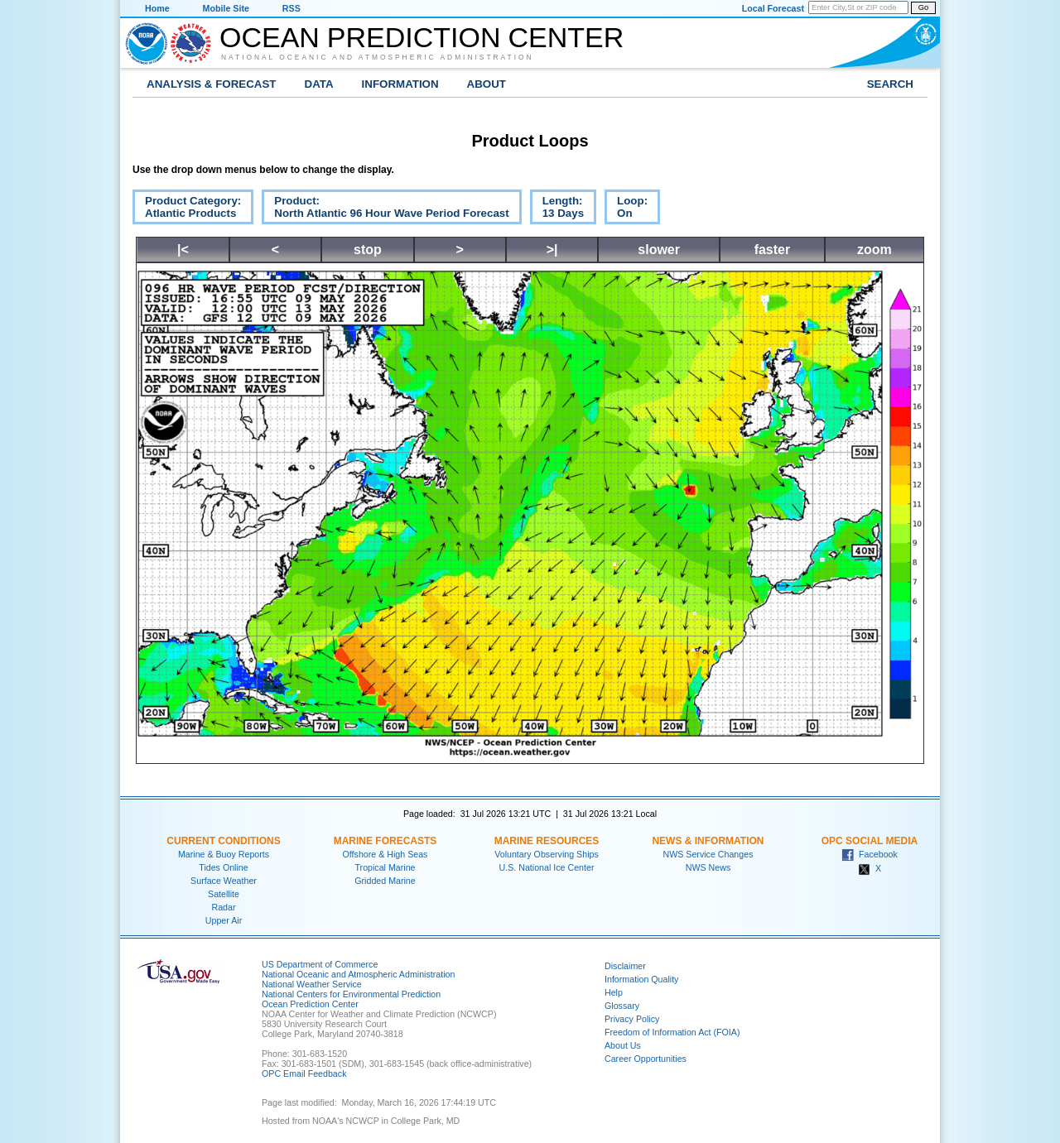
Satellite (223, 894)
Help (614, 992)
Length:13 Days (557, 209)
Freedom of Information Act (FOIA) (672, 1032)
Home (157, 8)
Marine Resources (547, 841)
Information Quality (641, 979)
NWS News (708, 867)
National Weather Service (312, 984)
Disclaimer (625, 966)
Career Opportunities (646, 1059)
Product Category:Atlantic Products (186, 209)
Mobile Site (226, 8)
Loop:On (626, 209)
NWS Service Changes (708, 854)
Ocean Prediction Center (421, 37)
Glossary (622, 1006)
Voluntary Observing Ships (546, 854)
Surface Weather (223, 881)
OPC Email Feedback (304, 1073)
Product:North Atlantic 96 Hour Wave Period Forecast (385, 209)
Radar (223, 907)
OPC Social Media (870, 841)
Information (400, 84)
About (486, 84)
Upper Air (223, 920)
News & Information (708, 841)
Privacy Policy (632, 1019)
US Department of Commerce (320, 964)
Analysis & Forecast (212, 84)
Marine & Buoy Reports (223, 854)
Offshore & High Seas (385, 854)
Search (890, 84)
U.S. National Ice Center (547, 867)
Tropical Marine (384, 867)
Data (319, 84)
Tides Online (223, 867)
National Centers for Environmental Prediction (351, 994)
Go (923, 7)
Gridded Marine (384, 881)
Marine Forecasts (385, 841)
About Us (623, 1045)
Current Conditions (223, 841)
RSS (291, 8)
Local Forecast (773, 8)
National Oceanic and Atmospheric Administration (377, 57)
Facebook (869, 854)
